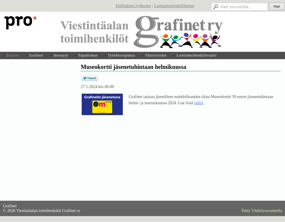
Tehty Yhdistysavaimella (261, 210)
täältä (198, 103)
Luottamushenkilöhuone (174, 6)
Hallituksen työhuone (133, 6)
